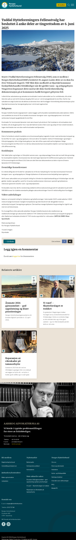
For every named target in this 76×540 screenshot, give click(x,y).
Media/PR (54, 488)
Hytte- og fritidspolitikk (58, 473)
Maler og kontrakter (8, 477)
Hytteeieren (30, 469)
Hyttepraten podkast (33, 466)
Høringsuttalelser (56, 477)
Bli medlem (61, 5)
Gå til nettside (16, 444)
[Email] (70, 241)
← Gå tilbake (9, 241)
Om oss (53, 462)
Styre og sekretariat (57, 466)
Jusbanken (5, 481)
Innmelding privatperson (9, 466)
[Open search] (68, 5)
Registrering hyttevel (8, 462)
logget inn (16, 256)
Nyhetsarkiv (30, 462)
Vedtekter (54, 469)
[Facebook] (64, 241)
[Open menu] (72, 5)
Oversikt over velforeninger (60, 481)
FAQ (52, 484)
